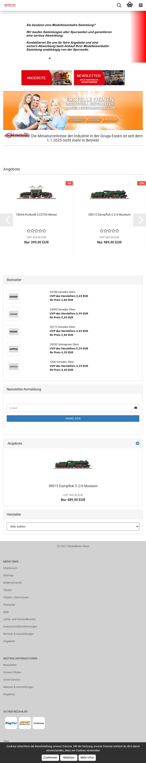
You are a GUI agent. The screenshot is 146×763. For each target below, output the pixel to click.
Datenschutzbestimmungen (20, 626)
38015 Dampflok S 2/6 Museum (109, 214)
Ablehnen (68, 757)
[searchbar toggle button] (119, 5)
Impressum (10, 568)
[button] (6, 219)
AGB (6, 612)
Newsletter (10, 665)
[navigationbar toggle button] (140, 5)
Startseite (9, 604)
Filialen (7, 590)
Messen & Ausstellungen (18, 633)
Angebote (9, 641)
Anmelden (73, 418)
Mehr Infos (87, 757)
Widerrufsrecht (12, 582)
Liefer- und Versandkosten (19, 619)
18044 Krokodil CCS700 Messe (36, 214)
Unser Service (11, 679)
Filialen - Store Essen (16, 597)
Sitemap (8, 575)
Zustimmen (50, 757)
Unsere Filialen (12, 672)
